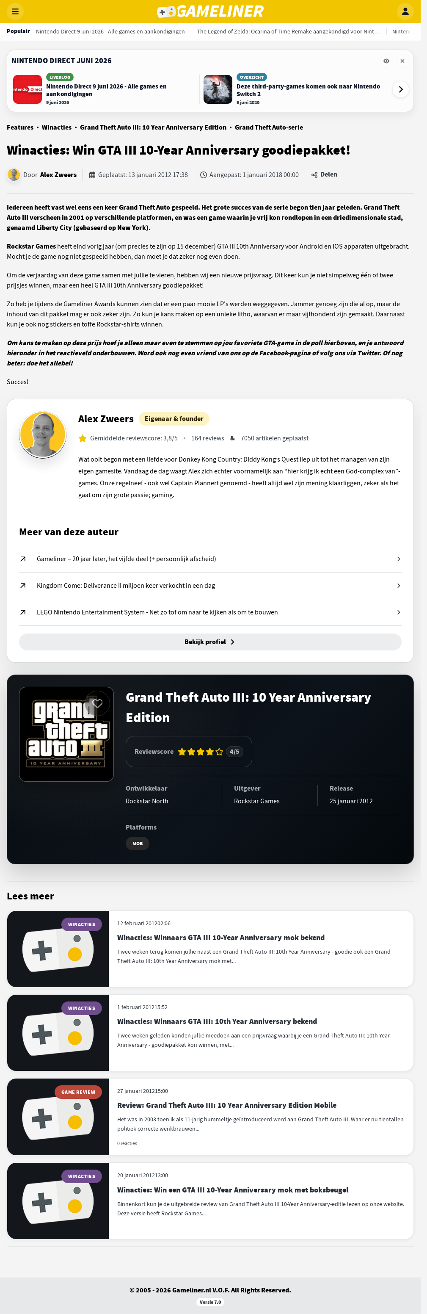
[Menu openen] (15, 11)
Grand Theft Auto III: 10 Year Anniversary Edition (153, 127)
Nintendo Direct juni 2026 (61, 60)
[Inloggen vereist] (97, 703)
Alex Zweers (58, 175)
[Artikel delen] (324, 175)
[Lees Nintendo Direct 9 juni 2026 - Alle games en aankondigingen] (104, 89)
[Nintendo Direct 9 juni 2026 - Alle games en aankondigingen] (110, 31)
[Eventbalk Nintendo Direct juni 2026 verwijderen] (402, 61)
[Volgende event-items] (400, 89)
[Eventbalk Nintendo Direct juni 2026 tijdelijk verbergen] (386, 61)
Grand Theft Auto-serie (269, 127)
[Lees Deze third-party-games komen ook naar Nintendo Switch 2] (294, 89)
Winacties (57, 127)
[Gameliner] (210, 11)
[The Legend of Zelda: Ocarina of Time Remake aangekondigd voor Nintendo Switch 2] (288, 31)
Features (20, 127)
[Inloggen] (405, 11)
